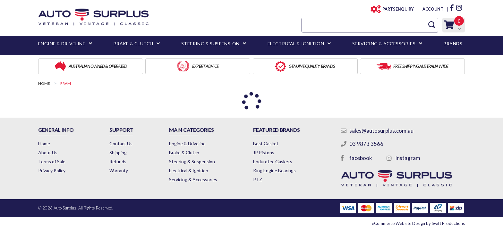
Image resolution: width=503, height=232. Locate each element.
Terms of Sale (51, 161)
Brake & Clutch (184, 152)
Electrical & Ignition (188, 170)
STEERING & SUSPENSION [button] (210, 43)
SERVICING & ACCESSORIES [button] (383, 43)
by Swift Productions (418, 223)
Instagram (407, 158)
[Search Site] (432, 24)
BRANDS (453, 43)
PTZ (257, 179)
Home (44, 143)
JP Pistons (263, 152)
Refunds (117, 161)
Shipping (118, 152)
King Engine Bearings (274, 170)
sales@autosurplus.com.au (381, 130)
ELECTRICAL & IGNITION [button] (296, 43)
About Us (47, 152)
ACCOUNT (432, 9)
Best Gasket (265, 143)
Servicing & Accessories (193, 179)
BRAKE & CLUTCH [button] (133, 43)
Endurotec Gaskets (272, 161)
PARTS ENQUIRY (396, 9)
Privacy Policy (51, 170)
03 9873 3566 (366, 143)
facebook (360, 158)
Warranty (118, 170)
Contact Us (120, 143)
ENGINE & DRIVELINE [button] (61, 43)
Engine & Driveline (187, 143)
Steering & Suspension (192, 161)
